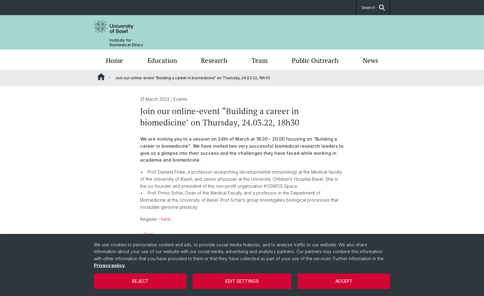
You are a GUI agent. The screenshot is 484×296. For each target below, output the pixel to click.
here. (166, 219)
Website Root (101, 76)
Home (114, 60)
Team (260, 60)
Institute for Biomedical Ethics (126, 42)
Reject (140, 281)
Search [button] (373, 7)
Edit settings (242, 281)
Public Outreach (315, 60)
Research (214, 60)
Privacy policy (109, 265)
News (370, 60)
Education (162, 60)
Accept (344, 281)
